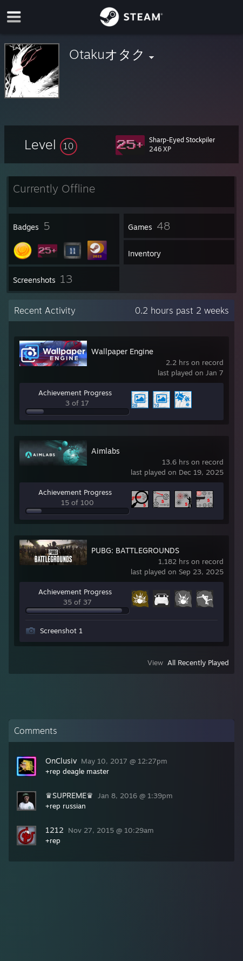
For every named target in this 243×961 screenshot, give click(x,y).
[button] (50, 144)
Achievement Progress (75, 392)
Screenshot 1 (61, 630)
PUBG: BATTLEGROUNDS (135, 550)
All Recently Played (198, 662)
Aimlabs (105, 450)
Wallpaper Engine (122, 351)
